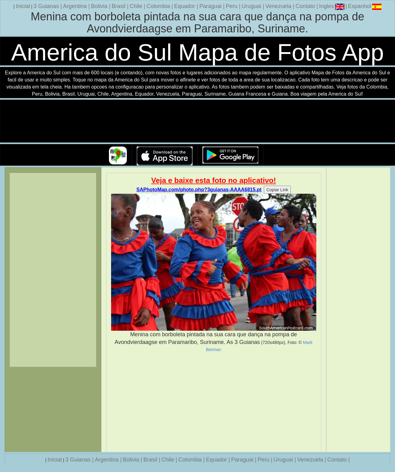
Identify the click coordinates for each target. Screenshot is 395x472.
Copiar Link (277, 189)
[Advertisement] (213, 402)
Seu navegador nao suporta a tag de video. (197, 121)
